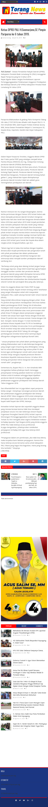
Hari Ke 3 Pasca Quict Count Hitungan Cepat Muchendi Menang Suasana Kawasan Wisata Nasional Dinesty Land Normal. (28, 705)
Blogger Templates (33, 804)
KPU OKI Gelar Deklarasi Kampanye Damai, (28, 650)
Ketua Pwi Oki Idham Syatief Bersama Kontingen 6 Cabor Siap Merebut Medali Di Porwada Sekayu (28, 672)
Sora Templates (20, 804)
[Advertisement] (24, 747)
